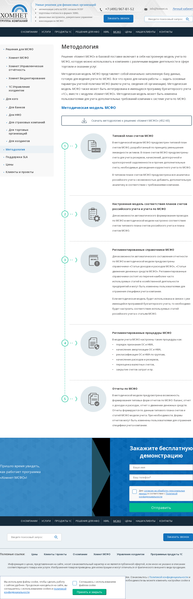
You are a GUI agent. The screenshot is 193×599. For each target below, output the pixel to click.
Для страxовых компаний (27, 122)
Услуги (46, 31)
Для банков (17, 107)
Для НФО (15, 115)
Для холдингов (19, 141)
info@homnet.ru (159, 8)
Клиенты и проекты (20, 172)
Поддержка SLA (17, 157)
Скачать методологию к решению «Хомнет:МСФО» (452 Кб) (130, 120)
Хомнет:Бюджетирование (27, 78)
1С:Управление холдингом (19, 88)
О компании (29, 31)
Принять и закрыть (89, 592)
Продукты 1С (63, 31)
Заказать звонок (119, 18)
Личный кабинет (183, 8)
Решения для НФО (87, 31)
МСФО (117, 31)
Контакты (165, 31)
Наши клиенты (145, 31)
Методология (15, 149)
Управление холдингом (130, 554)
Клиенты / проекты (55, 554)
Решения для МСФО (19, 49)
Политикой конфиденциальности (158, 495)
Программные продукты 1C (166, 554)
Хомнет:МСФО (19, 57)
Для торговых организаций (18, 131)
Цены (128, 31)
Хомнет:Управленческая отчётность (26, 68)
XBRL (106, 31)
